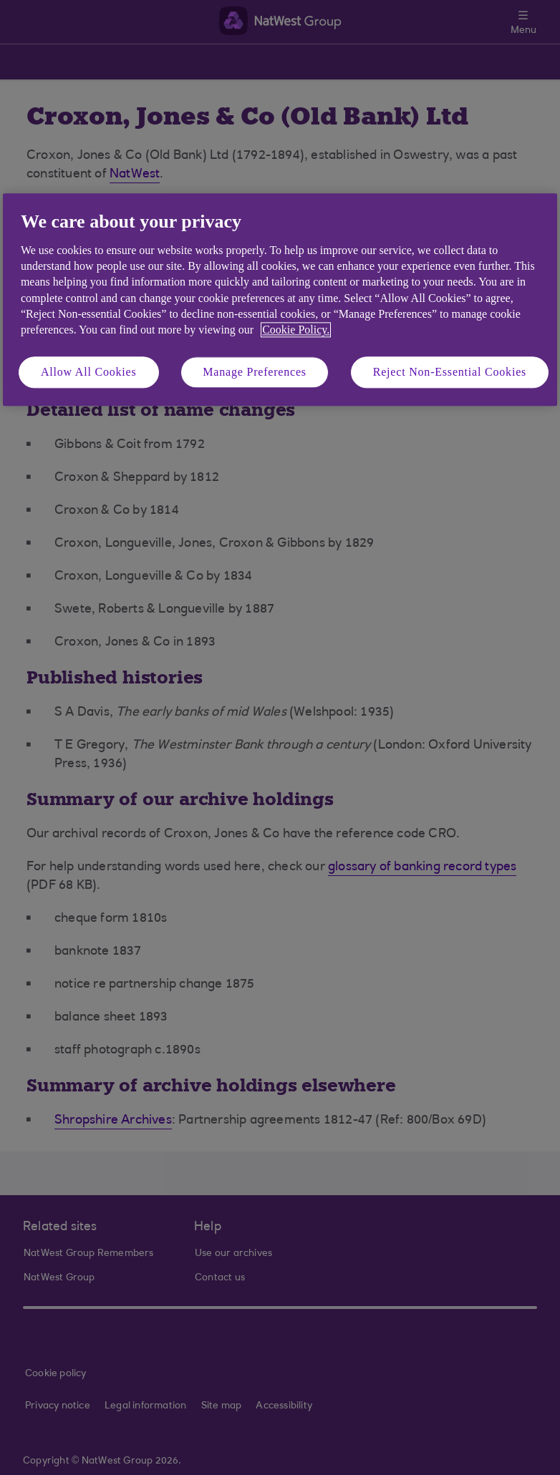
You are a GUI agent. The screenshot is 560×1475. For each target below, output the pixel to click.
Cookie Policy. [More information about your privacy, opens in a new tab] (295, 330)
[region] (280, 300)
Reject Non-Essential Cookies (449, 372)
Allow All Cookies (89, 372)
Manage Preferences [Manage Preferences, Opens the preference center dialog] (254, 372)
